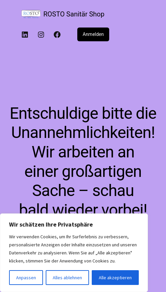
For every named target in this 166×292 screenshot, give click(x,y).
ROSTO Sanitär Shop (74, 14)
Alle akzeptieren (115, 278)
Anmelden (93, 34)
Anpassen (26, 278)
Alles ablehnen (67, 278)
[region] (74, 252)
